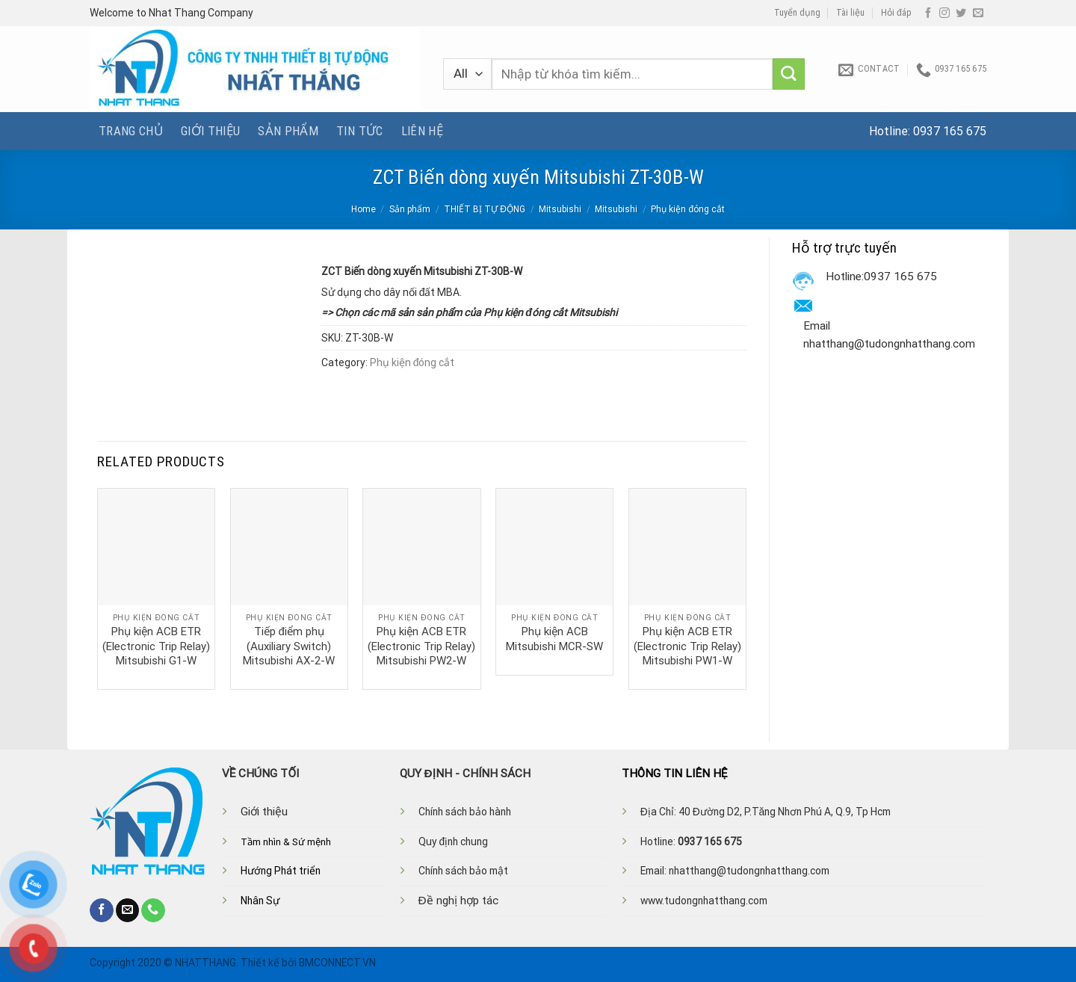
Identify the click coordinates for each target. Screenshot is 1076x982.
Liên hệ (422, 130)
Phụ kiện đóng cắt (688, 209)
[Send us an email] (978, 13)
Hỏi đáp (896, 12)
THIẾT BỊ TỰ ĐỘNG (484, 209)
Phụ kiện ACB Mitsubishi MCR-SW (554, 639)
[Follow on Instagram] (944, 13)
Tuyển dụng (797, 12)
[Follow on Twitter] (961, 13)
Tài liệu (850, 12)
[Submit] (789, 74)
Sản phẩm (288, 130)
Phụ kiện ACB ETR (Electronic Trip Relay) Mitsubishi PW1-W (687, 646)
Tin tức (359, 130)
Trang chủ (131, 130)
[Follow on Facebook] (928, 13)
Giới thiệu (210, 130)
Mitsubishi (560, 209)
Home (363, 209)
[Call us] (153, 910)
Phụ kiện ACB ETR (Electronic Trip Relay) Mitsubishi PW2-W (421, 646)
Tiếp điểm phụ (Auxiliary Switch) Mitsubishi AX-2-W (289, 646)
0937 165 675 (949, 131)
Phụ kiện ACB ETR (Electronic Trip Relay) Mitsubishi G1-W (156, 646)
